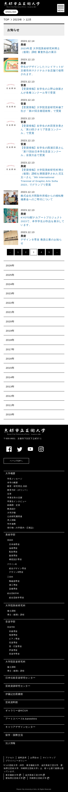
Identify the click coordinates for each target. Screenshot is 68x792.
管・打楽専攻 (15, 646)
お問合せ (34, 757)
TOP (6, 19)
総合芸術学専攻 (16, 597)
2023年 (17, 19)
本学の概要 (12, 482)
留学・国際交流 (14, 735)
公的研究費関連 (14, 516)
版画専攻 (13, 555)
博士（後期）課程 (15, 615)
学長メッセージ (14, 479)
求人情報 (11, 520)
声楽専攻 (13, 650)
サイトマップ (49, 757)
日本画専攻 (14, 544)
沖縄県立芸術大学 (37, 778)
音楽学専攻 (14, 654)
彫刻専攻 (13, 552)
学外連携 (11, 524)
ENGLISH (11, 12)
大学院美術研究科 (15, 605)
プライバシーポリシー (16, 761)
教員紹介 (11, 509)
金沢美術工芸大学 (33, 775)
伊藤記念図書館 (14, 694)
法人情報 (10, 743)
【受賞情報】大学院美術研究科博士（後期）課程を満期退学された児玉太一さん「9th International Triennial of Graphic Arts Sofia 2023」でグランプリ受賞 (42, 177)
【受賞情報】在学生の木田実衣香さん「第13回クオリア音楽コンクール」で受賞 (42, 129)
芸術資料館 (11, 702)
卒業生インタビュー (16, 501)
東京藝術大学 (12, 775)
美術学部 (10, 534)
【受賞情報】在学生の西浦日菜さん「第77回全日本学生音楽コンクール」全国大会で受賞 (42, 151)
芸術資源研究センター (17, 686)
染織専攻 (13, 589)
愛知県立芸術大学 (14, 778)
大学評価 (11, 513)
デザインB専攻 (16, 572)
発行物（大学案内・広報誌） (21, 528)
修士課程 (11, 611)
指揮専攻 (13, 635)
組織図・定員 (13, 505)
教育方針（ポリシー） (18, 490)
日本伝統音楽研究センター (20, 677)
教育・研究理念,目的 (17, 486)
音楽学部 (10, 621)
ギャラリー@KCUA (16, 710)
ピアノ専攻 (14, 639)
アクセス (10, 757)
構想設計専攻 (15, 559)
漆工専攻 (13, 585)
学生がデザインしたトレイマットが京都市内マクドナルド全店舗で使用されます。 (42, 70)
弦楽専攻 (13, 642)
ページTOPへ (16, 461)
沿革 (9, 494)
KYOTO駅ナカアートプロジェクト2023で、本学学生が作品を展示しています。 (42, 221)
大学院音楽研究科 (15, 661)
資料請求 (22, 757)
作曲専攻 (13, 631)
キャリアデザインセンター (20, 727)
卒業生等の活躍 (14, 497)
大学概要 (10, 473)
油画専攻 (13, 548)
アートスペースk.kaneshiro (21, 718)
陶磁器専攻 (14, 581)
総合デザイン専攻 (17, 568)
